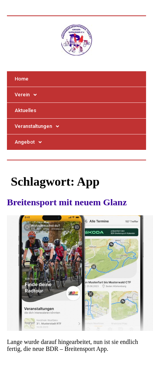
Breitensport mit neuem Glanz (67, 202)
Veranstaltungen (37, 126)
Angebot (28, 142)
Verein (26, 95)
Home (22, 79)
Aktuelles (25, 110)
